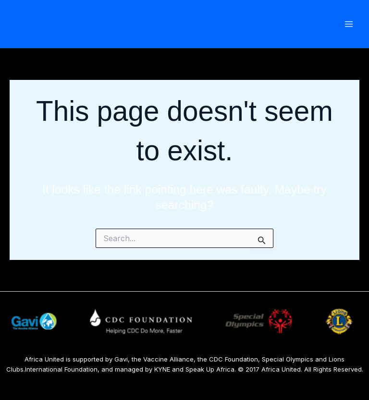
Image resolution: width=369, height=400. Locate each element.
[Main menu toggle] (348, 24)
